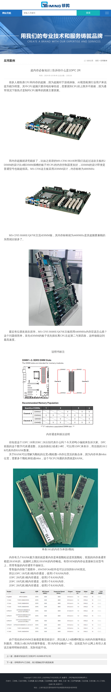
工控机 (14, 681)
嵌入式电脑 (39, 681)
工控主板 (92, 681)
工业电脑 (31, 681)
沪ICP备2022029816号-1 (78, 678)
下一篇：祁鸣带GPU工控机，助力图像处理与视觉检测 (30, 662)
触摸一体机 (58, 681)
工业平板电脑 (75, 681)
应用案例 (103, 61)
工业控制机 (48, 681)
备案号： (65, 678)
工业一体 (66, 681)
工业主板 (84, 681)
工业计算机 (22, 681)
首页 (97, 61)
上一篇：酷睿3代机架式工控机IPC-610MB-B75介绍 (29, 656)
